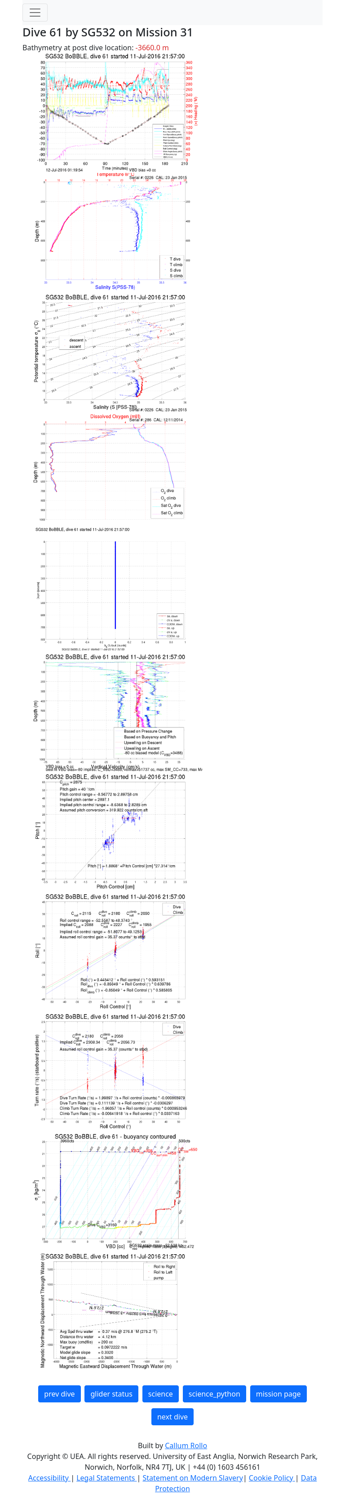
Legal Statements (106, 1478)
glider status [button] (111, 1394)
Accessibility (49, 1478)
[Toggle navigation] (35, 13)
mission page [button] (278, 1394)
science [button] (160, 1394)
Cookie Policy (272, 1478)
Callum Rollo (186, 1445)
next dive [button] (172, 1417)
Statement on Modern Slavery (192, 1478)
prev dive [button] (59, 1394)
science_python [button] (214, 1394)
